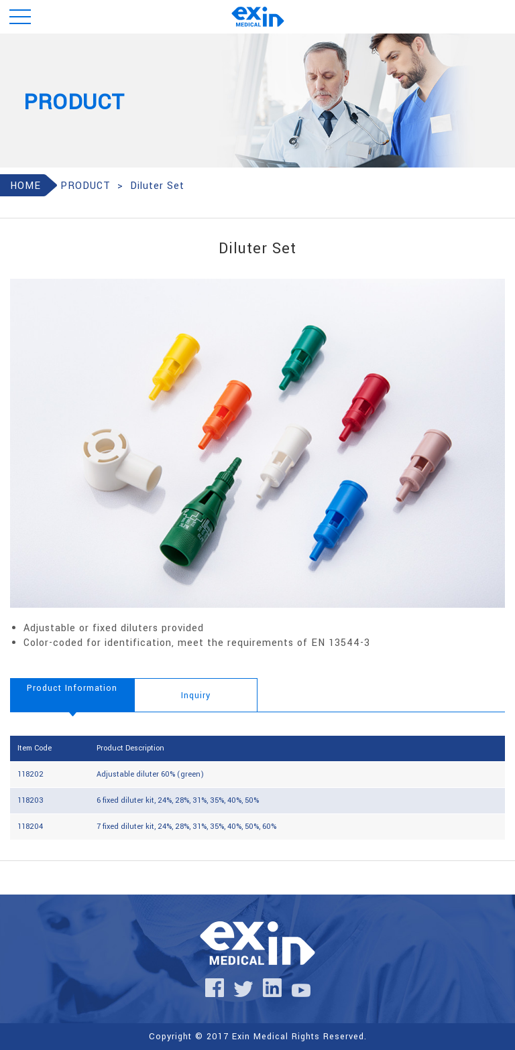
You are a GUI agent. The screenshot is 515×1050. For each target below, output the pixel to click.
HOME (25, 186)
